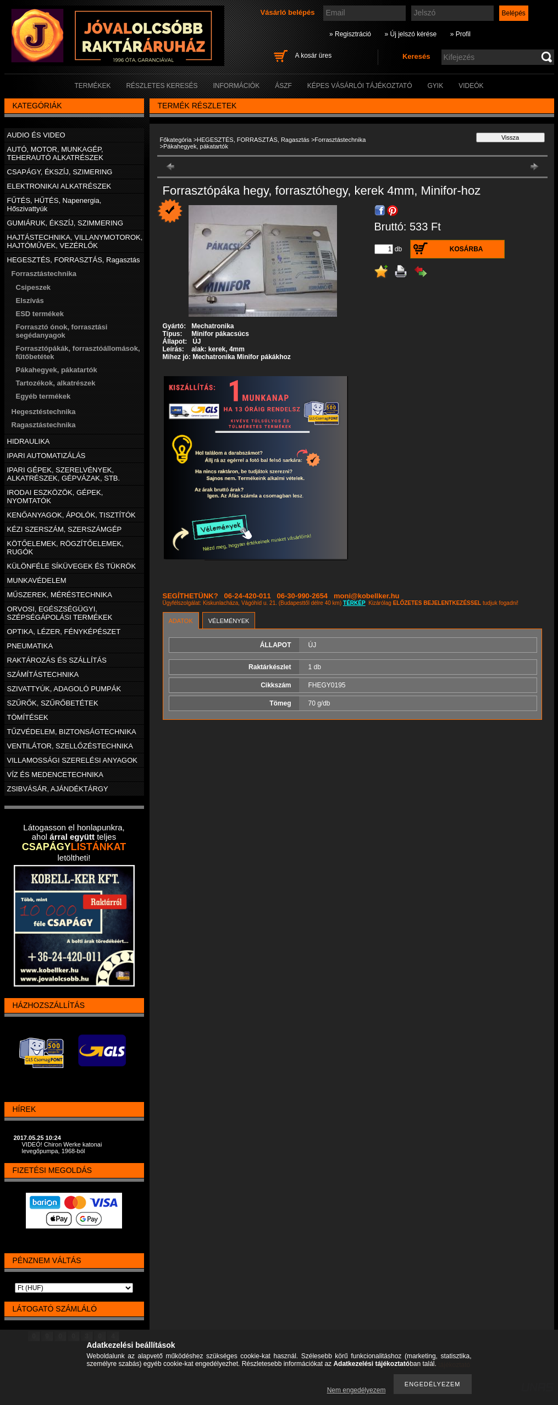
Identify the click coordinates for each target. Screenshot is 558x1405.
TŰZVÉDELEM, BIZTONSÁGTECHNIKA (71, 732)
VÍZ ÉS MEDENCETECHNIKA (55, 774)
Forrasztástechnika (340, 139)
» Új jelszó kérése (410, 34)
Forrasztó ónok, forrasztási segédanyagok (62, 331)
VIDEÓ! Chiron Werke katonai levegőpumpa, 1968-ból (62, 1147)
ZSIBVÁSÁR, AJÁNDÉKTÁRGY (57, 789)
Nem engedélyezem (356, 1390)
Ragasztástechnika (44, 425)
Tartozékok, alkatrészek (56, 383)
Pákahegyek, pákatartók (56, 370)
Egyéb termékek (43, 396)
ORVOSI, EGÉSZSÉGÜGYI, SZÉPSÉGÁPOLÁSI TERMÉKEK (60, 613)
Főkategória (176, 139)
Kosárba (466, 249)
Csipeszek (33, 287)
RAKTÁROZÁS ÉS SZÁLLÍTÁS (57, 660)
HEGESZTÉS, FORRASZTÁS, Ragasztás (253, 139)
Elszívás (30, 300)
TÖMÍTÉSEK (27, 717)
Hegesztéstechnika (44, 411)
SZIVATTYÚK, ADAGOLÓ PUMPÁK (64, 689)
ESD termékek (40, 314)
